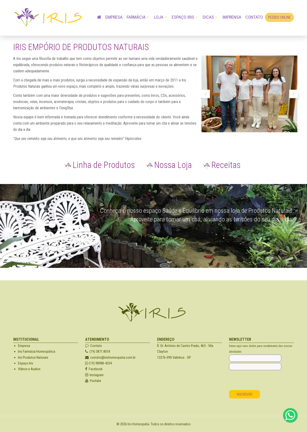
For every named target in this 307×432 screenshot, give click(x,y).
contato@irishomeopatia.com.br (110, 357)
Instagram (94, 375)
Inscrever (244, 394)
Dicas (208, 17)
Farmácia (136, 17)
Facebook (94, 369)
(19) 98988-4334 (98, 363)
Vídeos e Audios (29, 369)
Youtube (93, 381)
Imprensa (231, 17)
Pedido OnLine (279, 17)
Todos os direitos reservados (171, 424)
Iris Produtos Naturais (33, 357)
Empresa (114, 17)
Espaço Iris (183, 17)
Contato (254, 17)
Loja (158, 17)
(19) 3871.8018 (97, 351)
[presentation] (265, 380)
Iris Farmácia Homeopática (36, 351)
